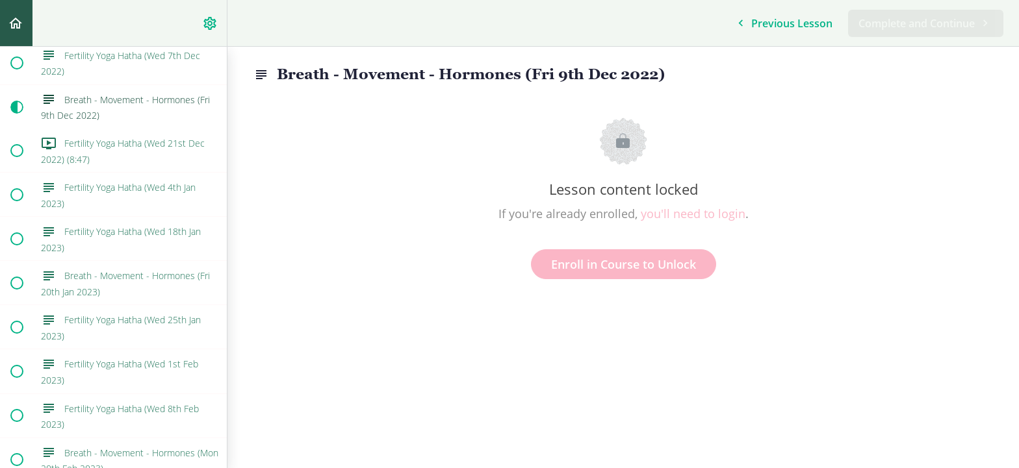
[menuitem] (210, 23)
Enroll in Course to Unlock (623, 264)
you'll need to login (693, 213)
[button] (16, 23)
